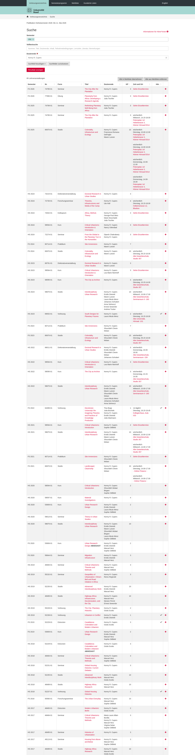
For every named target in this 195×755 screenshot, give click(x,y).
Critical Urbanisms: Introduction (82, 360)
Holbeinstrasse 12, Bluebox (139, 179)
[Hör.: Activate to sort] (160, 84)
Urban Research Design (79, 430)
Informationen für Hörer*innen (155, 32)
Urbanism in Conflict (77, 533)
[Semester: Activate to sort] (33, 84)
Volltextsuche (32, 45)
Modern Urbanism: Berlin (79, 614)
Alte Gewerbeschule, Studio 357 (141, 221)
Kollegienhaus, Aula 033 (138, 351)
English (165, 3)
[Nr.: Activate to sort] (44, 84)
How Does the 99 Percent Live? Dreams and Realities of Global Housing (82, 711)
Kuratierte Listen (90, 3)
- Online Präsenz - (136, 399)
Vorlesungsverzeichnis (37, 3)
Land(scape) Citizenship (79, 394)
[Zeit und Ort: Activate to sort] (142, 84)
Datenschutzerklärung (53, 753)
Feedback (68, 753)
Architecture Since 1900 (79, 697)
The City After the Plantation (81, 89)
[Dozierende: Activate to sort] (110, 84)
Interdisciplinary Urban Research (82, 250)
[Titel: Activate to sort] (84, 84)
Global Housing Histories (79, 600)
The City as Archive (77, 240)
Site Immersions (76, 209)
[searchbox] (35, 39)
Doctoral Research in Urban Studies (84, 169)
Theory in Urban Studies (79, 442)
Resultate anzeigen (35, 70)
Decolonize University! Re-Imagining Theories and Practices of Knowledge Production (84, 348)
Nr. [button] (41, 84)
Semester (30, 35)
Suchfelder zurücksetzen (58, 64)
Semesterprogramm (59, 3)
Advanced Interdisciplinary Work (82, 505)
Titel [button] (71, 84)
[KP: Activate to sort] (124, 84)
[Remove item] (33, 39)
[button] (32, 84)
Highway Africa (75, 683)
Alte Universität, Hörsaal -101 (140, 277)
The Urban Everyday (78, 604)
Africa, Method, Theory (78, 183)
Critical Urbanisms (77, 673)
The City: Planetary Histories (81, 526)
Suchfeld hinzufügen (37, 64)
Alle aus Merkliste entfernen (156, 79)
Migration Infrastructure (79, 478)
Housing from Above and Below (82, 643)
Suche (52, 17)
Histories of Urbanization (79, 638)
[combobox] (97, 39)
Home (77, 753)
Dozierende (32, 54)
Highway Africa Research (79, 593)
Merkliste (75, 3)
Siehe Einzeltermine (137, 89)
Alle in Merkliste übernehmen (130, 79)
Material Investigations (78, 426)
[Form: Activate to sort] (59, 84)
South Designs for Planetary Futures (84, 272)
